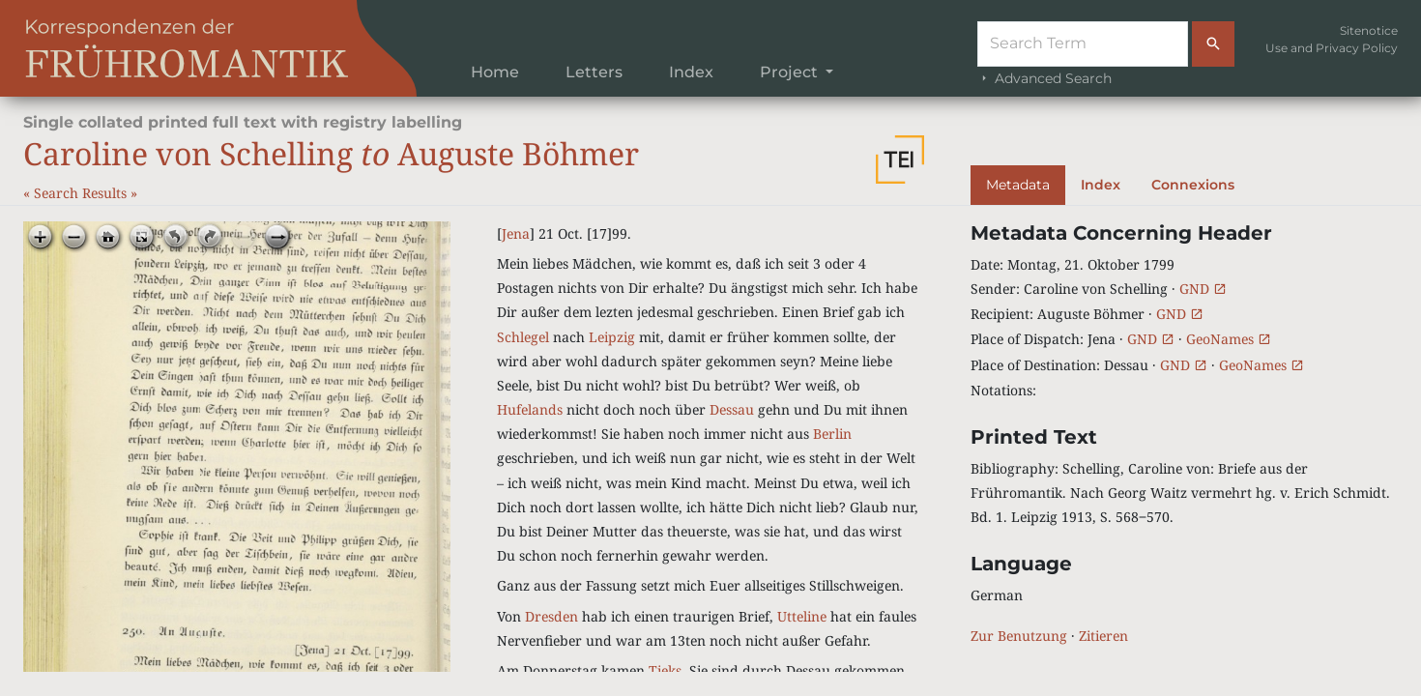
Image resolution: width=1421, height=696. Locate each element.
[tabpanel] (1184, 434)
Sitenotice (1369, 30)
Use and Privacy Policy (1331, 48)
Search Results (82, 193)
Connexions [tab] (1192, 184)
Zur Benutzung (1019, 635)
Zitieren (1103, 635)
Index (691, 72)
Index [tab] (1100, 184)
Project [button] (791, 72)
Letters (594, 72)
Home (495, 72)
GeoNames (1228, 339)
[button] (900, 159)
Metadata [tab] (1018, 184)
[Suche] (1082, 44)
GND (1203, 288)
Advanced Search (1044, 78)
